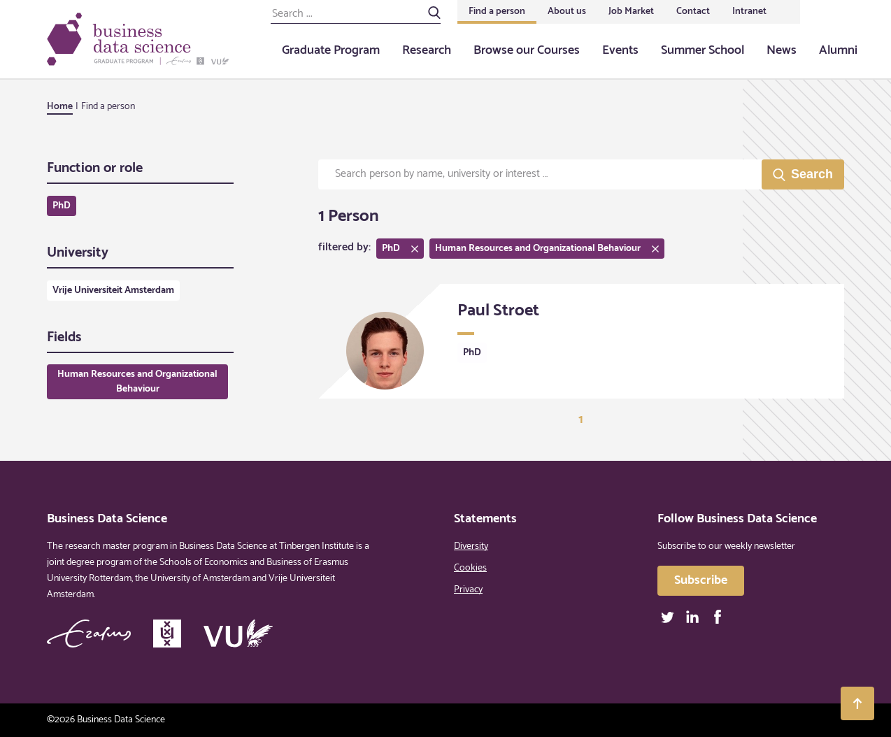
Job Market (631, 11)
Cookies (470, 568)
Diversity (471, 546)
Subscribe (700, 580)
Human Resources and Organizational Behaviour (137, 381)
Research (426, 50)
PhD (61, 206)
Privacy (468, 590)
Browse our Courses (526, 50)
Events (620, 50)
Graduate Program (331, 50)
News (782, 50)
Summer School (702, 50)
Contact (693, 11)
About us (567, 11)
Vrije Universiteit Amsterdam (113, 290)
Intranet (749, 11)
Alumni (838, 50)
